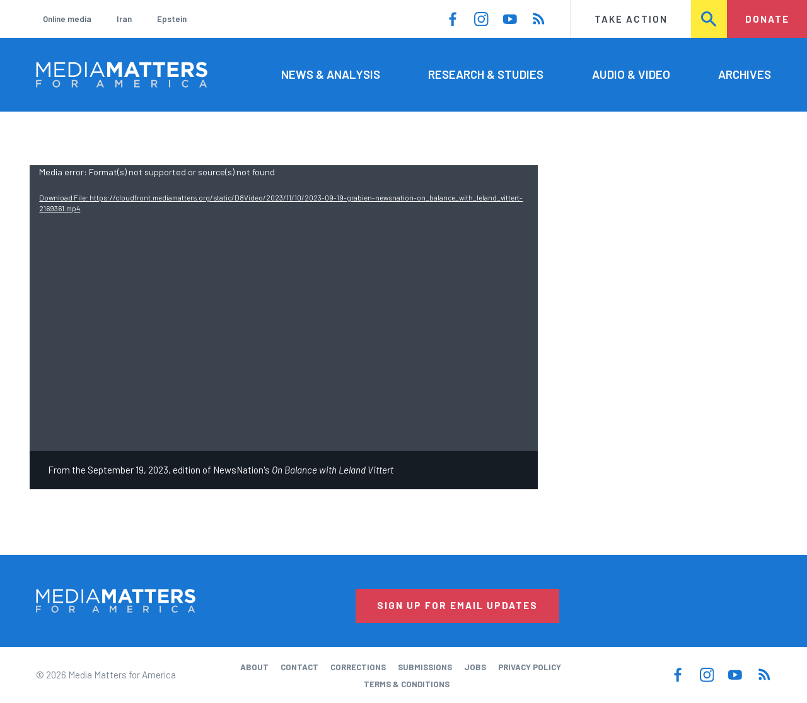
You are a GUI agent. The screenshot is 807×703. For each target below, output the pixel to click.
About (254, 667)
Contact (299, 667)
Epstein (172, 19)
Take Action (631, 19)
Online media (67, 19)
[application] (284, 308)
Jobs (475, 667)
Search (709, 19)
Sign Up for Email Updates (457, 605)
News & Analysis (330, 74)
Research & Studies (485, 74)
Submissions (425, 667)
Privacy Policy (529, 667)
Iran (124, 19)
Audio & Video (631, 74)
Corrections (358, 667)
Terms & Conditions (407, 684)
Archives (744, 74)
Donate (767, 19)
